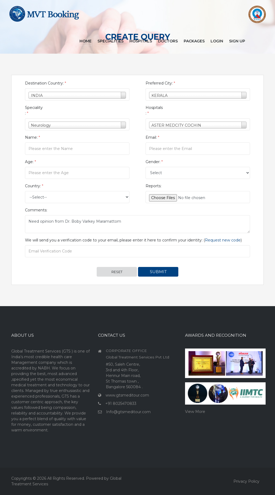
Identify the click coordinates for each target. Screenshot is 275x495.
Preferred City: (160, 83)
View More (195, 411)
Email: (152, 137)
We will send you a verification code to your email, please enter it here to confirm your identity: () (133, 240)
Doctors (168, 41)
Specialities (110, 41)
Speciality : (34, 110)
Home (85, 41)
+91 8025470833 (120, 403)
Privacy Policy (246, 481)
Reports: (153, 186)
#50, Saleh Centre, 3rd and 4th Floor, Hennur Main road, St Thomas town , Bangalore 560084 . (124, 375)
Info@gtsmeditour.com (128, 411)
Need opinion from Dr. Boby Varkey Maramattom (137, 224)
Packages (194, 41)
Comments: (36, 210)
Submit (158, 271)
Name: (32, 137)
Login (217, 41)
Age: (30, 161)
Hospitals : (154, 110)
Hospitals (140, 41)
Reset (116, 272)
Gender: (154, 161)
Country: (34, 186)
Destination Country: (45, 83)
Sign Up (237, 41)
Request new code (223, 240)
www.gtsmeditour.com (127, 395)
